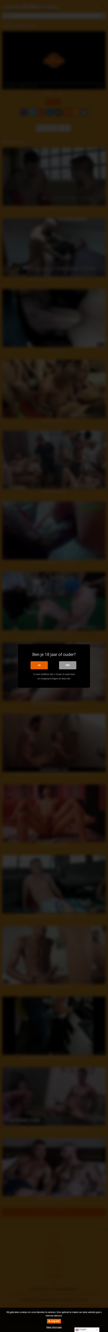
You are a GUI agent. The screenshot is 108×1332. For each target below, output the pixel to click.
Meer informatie (54, 1327)
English (80, 1329)
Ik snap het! (53, 1321)
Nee (68, 665)
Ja (39, 665)
